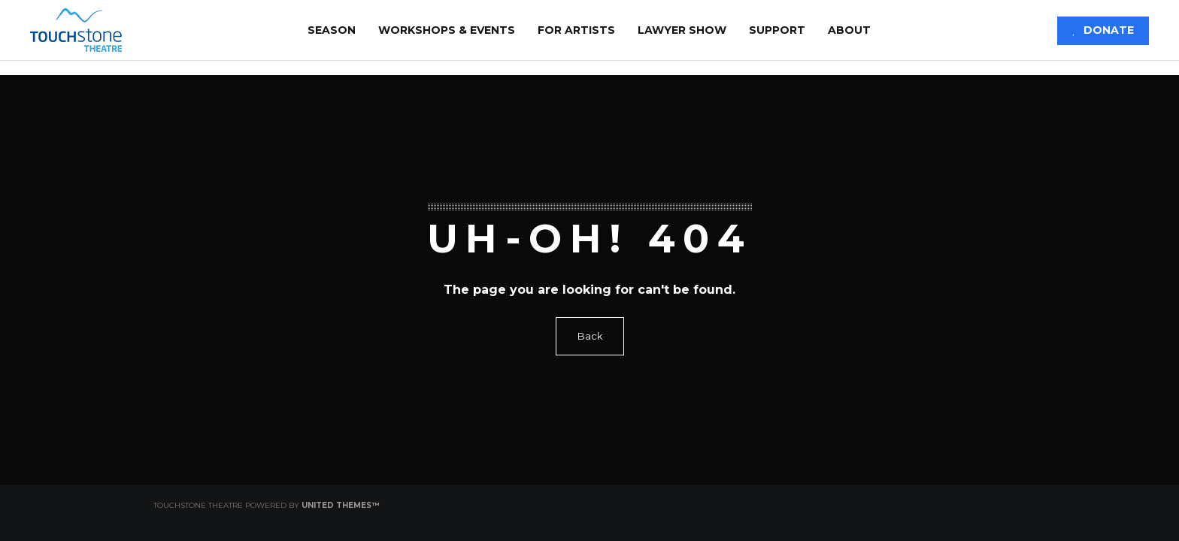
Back (590, 336)
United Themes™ (340, 505)
